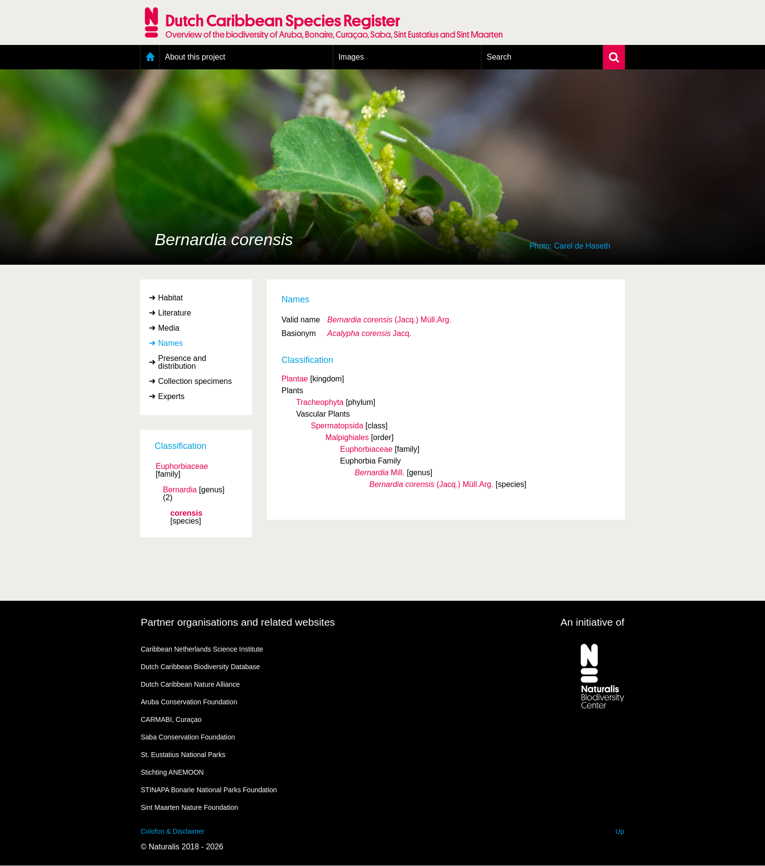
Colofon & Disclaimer (173, 831)
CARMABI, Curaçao (171, 719)
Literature (174, 313)
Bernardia (180, 490)
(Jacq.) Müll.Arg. (389, 320)
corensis (186, 513)
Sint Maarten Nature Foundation (189, 807)
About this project (195, 57)
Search (498, 57)
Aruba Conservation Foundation (189, 702)
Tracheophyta (319, 402)
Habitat (170, 298)
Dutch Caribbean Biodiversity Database (200, 667)
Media (169, 328)
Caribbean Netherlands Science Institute (202, 649)
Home (150, 57)
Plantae (295, 379)
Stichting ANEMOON (172, 772)
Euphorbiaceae (182, 466)
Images (350, 57)
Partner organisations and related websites (238, 622)
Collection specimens (195, 381)
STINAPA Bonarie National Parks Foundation (209, 790)
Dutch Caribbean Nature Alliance (190, 684)
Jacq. (369, 333)
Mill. (379, 472)
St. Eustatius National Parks (183, 755)
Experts (171, 396)
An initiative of (592, 622)
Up (620, 831)
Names (170, 343)
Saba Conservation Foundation (188, 737)
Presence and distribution (182, 362)
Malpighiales (347, 437)
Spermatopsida (337, 426)
